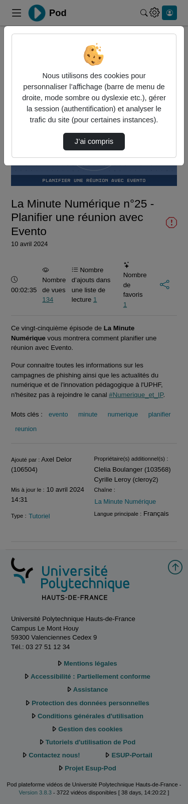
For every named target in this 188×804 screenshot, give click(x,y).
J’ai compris (94, 141)
